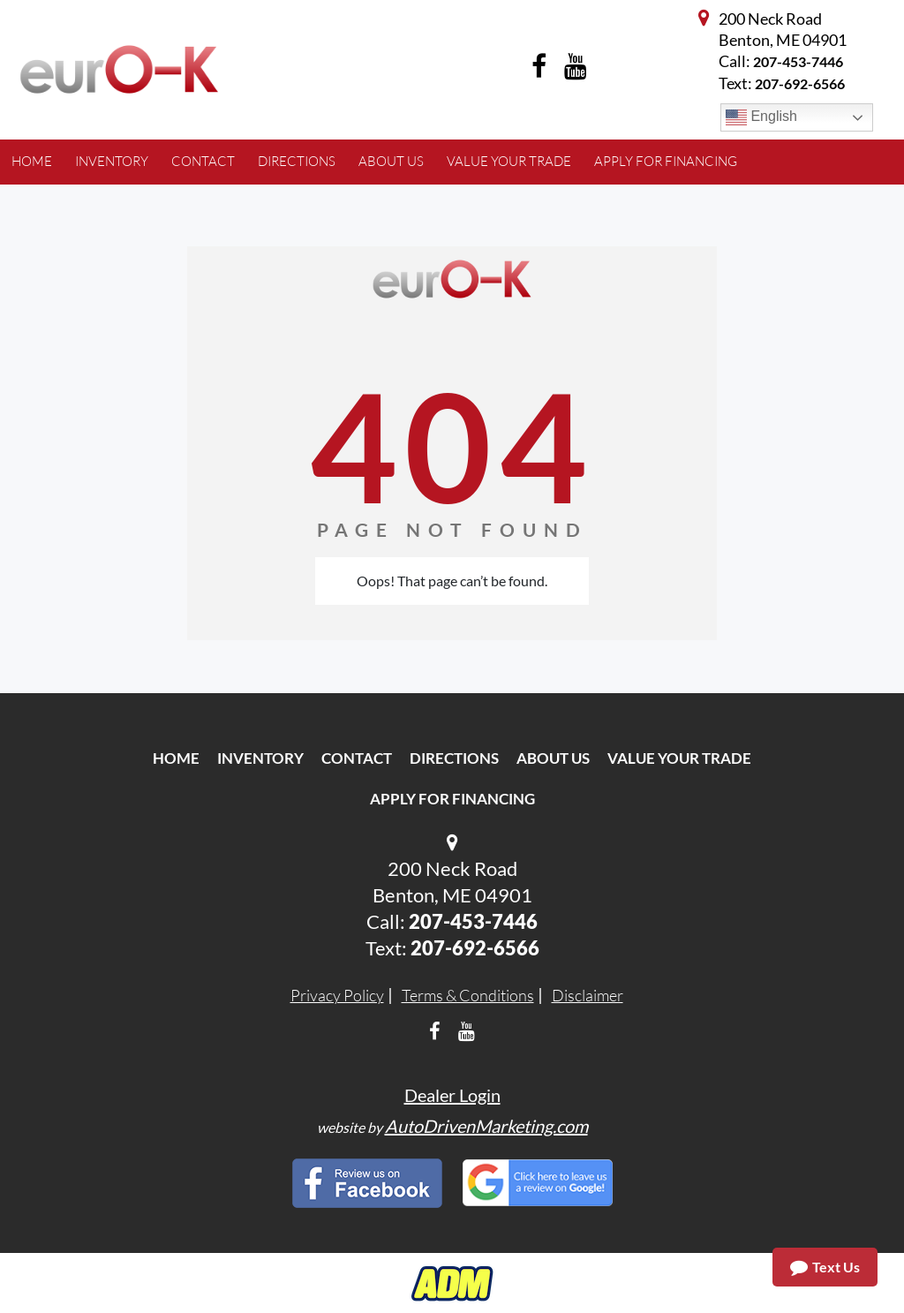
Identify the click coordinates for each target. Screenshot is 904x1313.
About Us (553, 758)
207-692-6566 (475, 948)
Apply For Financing (452, 798)
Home (176, 758)
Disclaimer (587, 995)
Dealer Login (452, 1094)
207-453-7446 (798, 61)
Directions (454, 758)
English (761, 117)
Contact (356, 758)
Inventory (260, 758)
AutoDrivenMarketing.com (486, 1125)
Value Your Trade (679, 758)
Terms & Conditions (468, 995)
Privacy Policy (337, 995)
